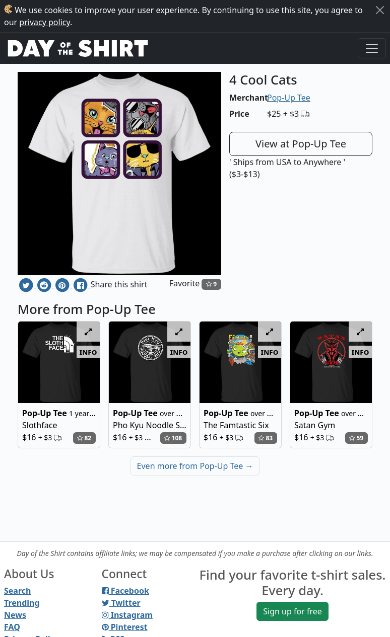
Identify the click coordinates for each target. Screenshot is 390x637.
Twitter (121, 602)
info (88, 351)
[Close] (380, 10)
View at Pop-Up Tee (300, 143)
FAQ (12, 626)
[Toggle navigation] (372, 48)
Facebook (125, 590)
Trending (22, 602)
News (15, 614)
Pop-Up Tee (288, 97)
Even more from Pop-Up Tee (195, 465)
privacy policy (44, 22)
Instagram (127, 614)
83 (265, 438)
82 (84, 438)
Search (17, 590)
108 (173, 438)
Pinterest (125, 626)
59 (356, 438)
